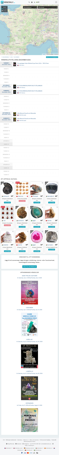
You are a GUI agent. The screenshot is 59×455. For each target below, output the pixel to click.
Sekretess (19, 439)
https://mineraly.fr (29, 445)
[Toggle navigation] (56, 2)
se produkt (7, 202)
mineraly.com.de (29, 448)
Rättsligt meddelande (11, 439)
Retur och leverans (34, 439)
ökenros (19, 196)
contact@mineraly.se (46, 443)
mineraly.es (48, 448)
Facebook (18, 443)
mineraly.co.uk (17, 448)
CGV (4, 439)
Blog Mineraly (10, 443)
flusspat (34, 196)
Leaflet (43, 54)
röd (3, 220)
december (16, 57)
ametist (5, 245)
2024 (11, 57)
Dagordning (5, 57)
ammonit (5, 196)
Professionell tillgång (45, 439)
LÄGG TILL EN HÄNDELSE (29, 266)
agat (33, 220)
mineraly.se (37, 450)
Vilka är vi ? (26, 439)
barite (48, 220)
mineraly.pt (28, 450)
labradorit (50, 196)
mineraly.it (39, 448)
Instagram (25, 443)
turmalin (49, 245)
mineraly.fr (8, 448)
